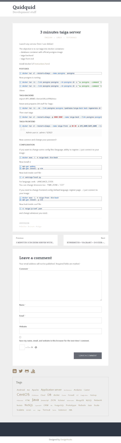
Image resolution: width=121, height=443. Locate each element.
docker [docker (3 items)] (56, 395)
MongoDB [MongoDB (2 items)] (80, 400)
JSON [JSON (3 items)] (53, 400)
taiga (39, 226)
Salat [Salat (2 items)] (90, 405)
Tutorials (71, 37)
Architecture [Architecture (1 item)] (68, 390)
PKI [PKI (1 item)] (51, 405)
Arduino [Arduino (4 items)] (78, 390)
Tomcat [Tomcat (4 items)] (46, 410)
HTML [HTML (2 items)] (27, 400)
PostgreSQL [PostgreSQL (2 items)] (59, 405)
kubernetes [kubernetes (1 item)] (70, 400)
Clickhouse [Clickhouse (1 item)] (35, 395)
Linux (59, 37)
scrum (32, 226)
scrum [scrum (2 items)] (28, 410)
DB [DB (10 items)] (49, 395)
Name (22, 305)
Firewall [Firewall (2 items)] (71, 395)
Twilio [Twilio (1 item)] (54, 410)
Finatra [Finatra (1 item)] (64, 395)
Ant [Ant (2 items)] (28, 390)
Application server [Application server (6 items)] (51, 389)
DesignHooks (66, 439)
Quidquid (24, 7)
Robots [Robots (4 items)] (82, 405)
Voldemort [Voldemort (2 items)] (62, 410)
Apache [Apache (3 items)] (35, 390)
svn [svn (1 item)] (34, 410)
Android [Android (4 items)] (21, 390)
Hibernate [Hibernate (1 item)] (20, 400)
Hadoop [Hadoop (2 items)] (93, 395)
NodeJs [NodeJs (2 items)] (19, 405)
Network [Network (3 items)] (98, 400)
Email (22, 316)
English (48, 37)
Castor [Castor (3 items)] (87, 390)
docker (24, 226)
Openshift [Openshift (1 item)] (38, 405)
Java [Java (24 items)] (35, 400)
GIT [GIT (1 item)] (77, 395)
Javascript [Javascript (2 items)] (45, 400)
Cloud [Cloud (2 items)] (43, 395)
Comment (24, 269)
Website (23, 326)
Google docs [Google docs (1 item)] (84, 395)
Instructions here (41, 64)
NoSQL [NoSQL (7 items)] (29, 405)
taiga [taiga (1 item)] (39, 410)
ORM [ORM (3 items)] (46, 405)
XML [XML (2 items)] (70, 410)
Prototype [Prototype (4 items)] (71, 405)
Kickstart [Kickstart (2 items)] (61, 400)
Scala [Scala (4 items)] (96, 405)
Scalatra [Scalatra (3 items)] (20, 410)
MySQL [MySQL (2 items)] (89, 400)
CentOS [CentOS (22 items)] (23, 395)
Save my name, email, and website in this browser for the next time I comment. (54, 341)
